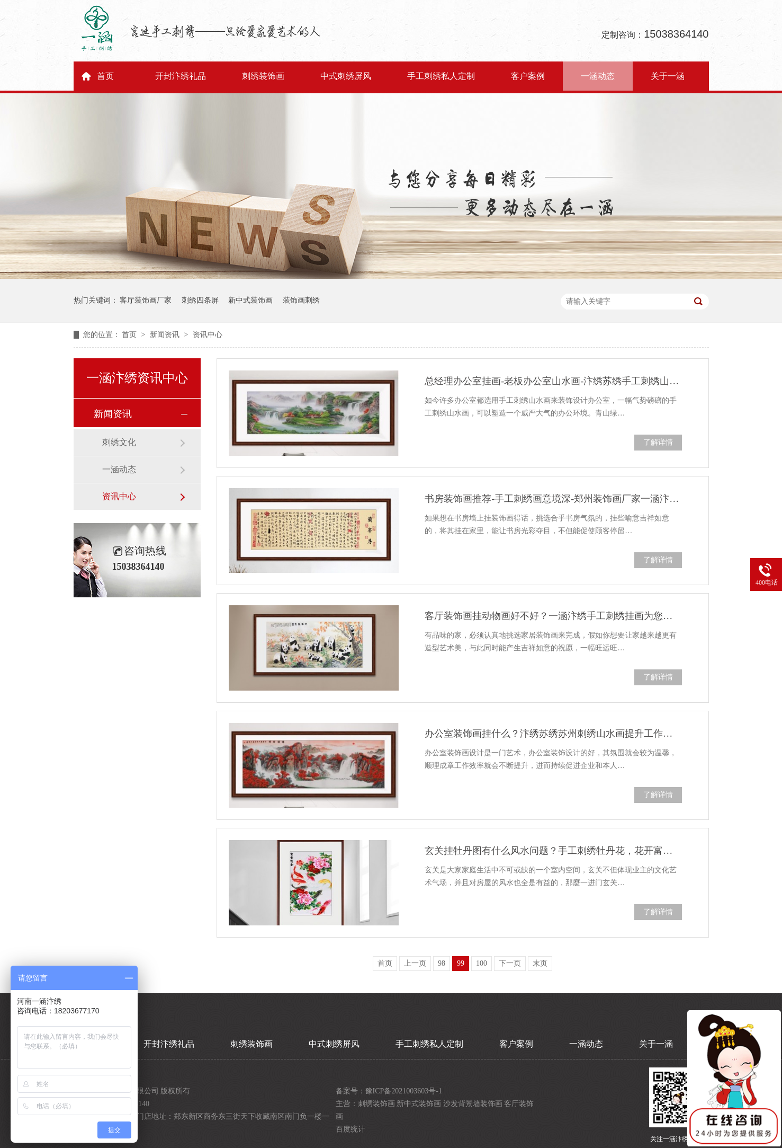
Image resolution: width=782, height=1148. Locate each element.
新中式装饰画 (250, 300)
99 (460, 963)
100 (481, 963)
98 (441, 963)
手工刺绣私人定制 (441, 76)
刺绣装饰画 (263, 76)
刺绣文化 (119, 442)
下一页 (510, 963)
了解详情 (658, 442)
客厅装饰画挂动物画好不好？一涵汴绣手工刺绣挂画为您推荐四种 (553, 616)
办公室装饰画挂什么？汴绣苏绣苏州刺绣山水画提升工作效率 (553, 733)
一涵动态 (598, 76)
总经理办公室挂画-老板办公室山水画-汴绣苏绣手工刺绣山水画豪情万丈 (553, 381)
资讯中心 (207, 335)
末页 (540, 963)
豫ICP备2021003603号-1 (403, 1091)
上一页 (415, 963)
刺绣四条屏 (200, 300)
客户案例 (528, 76)
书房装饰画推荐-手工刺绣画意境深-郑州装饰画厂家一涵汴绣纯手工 (553, 498)
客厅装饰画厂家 (146, 300)
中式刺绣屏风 (345, 76)
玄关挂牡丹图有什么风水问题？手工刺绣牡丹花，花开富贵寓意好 (553, 850)
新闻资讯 (166, 335)
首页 (105, 76)
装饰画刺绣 (301, 300)
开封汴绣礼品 (180, 76)
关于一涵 (668, 76)
